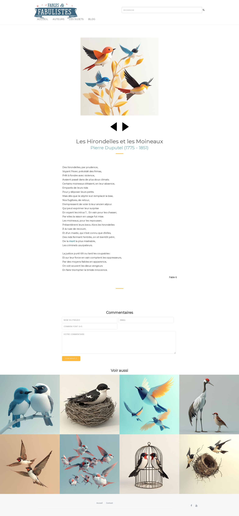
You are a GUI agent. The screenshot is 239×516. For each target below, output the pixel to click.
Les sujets (76, 19)
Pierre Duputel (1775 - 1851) (119, 147)
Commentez (71, 358)
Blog (91, 19)
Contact (109, 503)
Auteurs (58, 19)
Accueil (42, 19)
